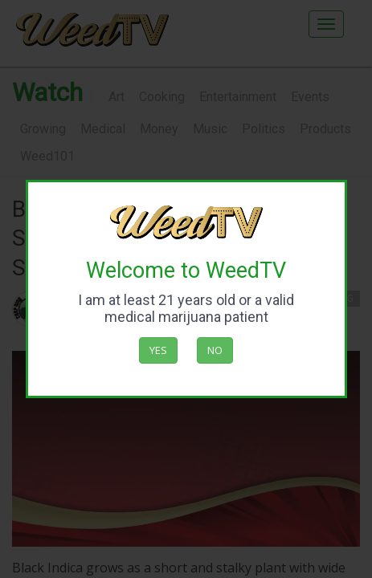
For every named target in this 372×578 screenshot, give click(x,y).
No (215, 350)
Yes (158, 350)
